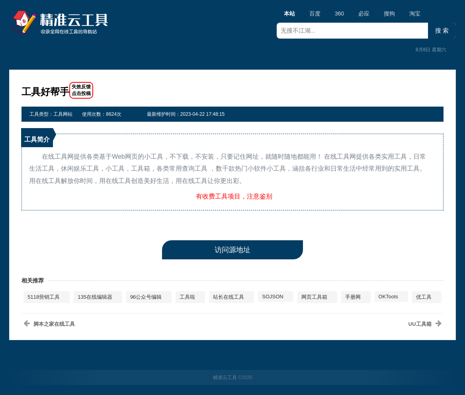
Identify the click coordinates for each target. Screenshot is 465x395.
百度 (314, 13)
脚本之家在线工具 (54, 324)
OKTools (388, 297)
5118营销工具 (43, 297)
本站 (289, 14)
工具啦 (187, 297)
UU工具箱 (420, 324)
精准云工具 (225, 377)
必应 (363, 13)
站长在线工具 (228, 297)
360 (339, 13)
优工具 (424, 297)
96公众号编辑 (146, 297)
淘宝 (414, 13)
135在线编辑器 (95, 297)
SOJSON (272, 297)
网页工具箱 (314, 297)
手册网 (353, 297)
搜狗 (389, 13)
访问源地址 (232, 250)
